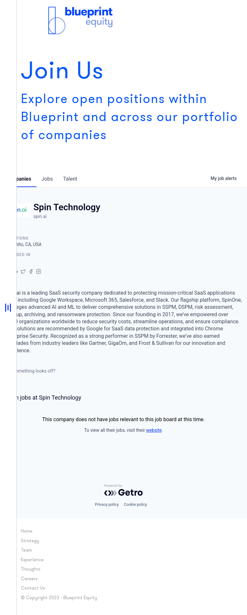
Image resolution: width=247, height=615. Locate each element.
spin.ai (40, 216)
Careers (29, 579)
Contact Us (33, 588)
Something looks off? (30, 371)
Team (26, 550)
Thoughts (31, 569)
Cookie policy (135, 504)
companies (18, 179)
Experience (32, 560)
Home (26, 531)
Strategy (30, 541)
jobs (47, 179)
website (153, 430)
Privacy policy (107, 504)
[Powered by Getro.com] (123, 490)
